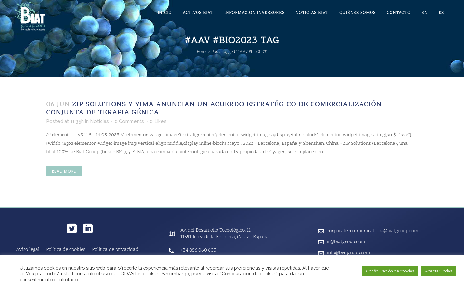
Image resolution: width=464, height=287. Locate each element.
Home (202, 52)
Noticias (99, 121)
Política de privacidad (115, 249)
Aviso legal (27, 249)
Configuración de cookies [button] (390, 271)
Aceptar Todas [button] (438, 271)
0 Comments (129, 121)
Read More (64, 171)
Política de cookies (65, 249)
